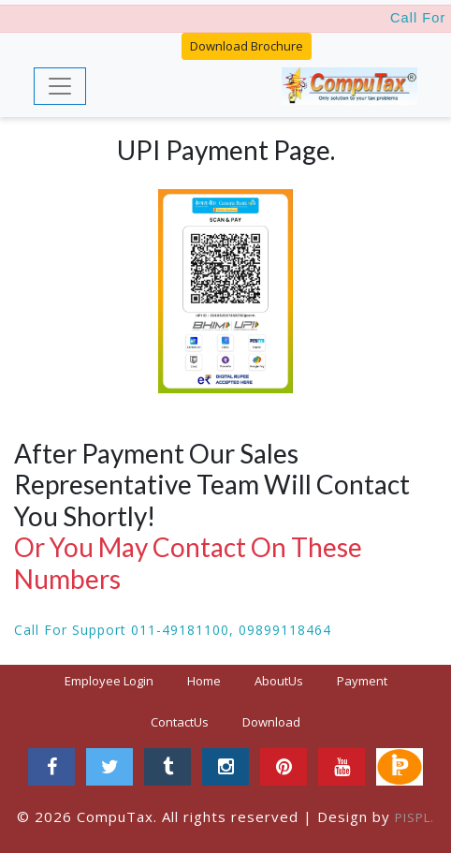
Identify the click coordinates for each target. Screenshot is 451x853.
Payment (362, 680)
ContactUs (180, 721)
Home (211, 680)
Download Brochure (246, 45)
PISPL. (414, 817)
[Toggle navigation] (60, 86)
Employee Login (109, 680)
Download (271, 721)
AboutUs (279, 680)
